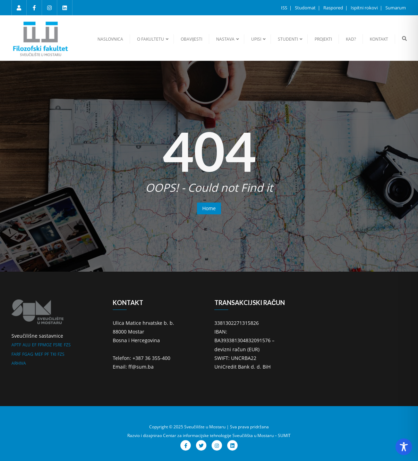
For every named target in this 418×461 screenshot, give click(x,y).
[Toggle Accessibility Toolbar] (404, 447)
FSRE (57, 345)
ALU (27, 345)
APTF (16, 345)
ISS (284, 8)
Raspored (333, 8)
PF (46, 354)
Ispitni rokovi (365, 8)
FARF (16, 354)
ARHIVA (18, 363)
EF (34, 345)
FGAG (27, 354)
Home (209, 208)
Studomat (306, 8)
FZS (67, 345)
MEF (39, 354)
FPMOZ (45, 345)
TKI (53, 354)
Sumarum (395, 8)
